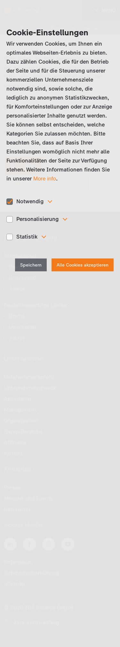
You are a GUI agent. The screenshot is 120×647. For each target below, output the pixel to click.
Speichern (31, 265)
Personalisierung (37, 219)
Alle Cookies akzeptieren (82, 265)
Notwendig (30, 201)
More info (44, 179)
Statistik (26, 236)
